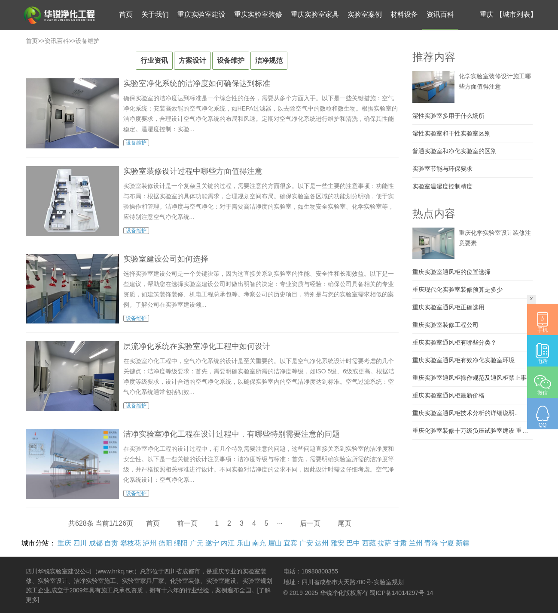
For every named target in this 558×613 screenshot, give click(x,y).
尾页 (344, 523)
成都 (96, 543)
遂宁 (212, 543)
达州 (322, 543)
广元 (197, 543)
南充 (259, 543)
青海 (431, 543)
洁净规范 (269, 60)
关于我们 (155, 14)
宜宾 (290, 543)
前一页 (187, 523)
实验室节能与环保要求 (442, 168)
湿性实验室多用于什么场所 (448, 115)
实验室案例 (365, 14)
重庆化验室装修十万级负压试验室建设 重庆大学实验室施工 (472, 430)
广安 (306, 543)
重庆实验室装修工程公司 (445, 324)
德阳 (165, 543)
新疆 (463, 543)
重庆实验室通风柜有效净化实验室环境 (463, 360)
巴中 (353, 543)
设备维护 (88, 40)
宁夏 (447, 543)
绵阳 (181, 543)
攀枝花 (130, 543)
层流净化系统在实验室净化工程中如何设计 (196, 346)
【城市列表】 (516, 14)
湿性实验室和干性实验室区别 (451, 133)
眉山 (275, 543)
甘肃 (400, 543)
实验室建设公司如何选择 (165, 259)
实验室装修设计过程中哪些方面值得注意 (192, 171)
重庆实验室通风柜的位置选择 (451, 271)
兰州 (416, 543)
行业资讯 (154, 60)
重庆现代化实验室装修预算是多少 (457, 289)
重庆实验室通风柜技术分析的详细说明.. (465, 413)
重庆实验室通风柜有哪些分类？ (454, 342)
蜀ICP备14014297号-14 (401, 592)
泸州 (149, 543)
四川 (80, 543)
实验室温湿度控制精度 (442, 186)
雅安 (338, 543)
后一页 (310, 523)
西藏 (369, 543)
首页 (126, 14)
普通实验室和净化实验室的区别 (454, 151)
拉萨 (384, 543)
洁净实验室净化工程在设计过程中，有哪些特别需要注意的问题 (231, 434)
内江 (228, 543)
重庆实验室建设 (201, 14)
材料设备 (404, 14)
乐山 (243, 543)
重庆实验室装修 (258, 14)
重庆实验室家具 (315, 14)
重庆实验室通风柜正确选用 (448, 307)
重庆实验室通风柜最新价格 (448, 395)
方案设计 (192, 60)
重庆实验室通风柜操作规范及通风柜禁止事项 (472, 377)
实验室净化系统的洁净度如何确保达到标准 (196, 83)
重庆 (64, 543)
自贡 (111, 543)
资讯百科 (440, 14)
